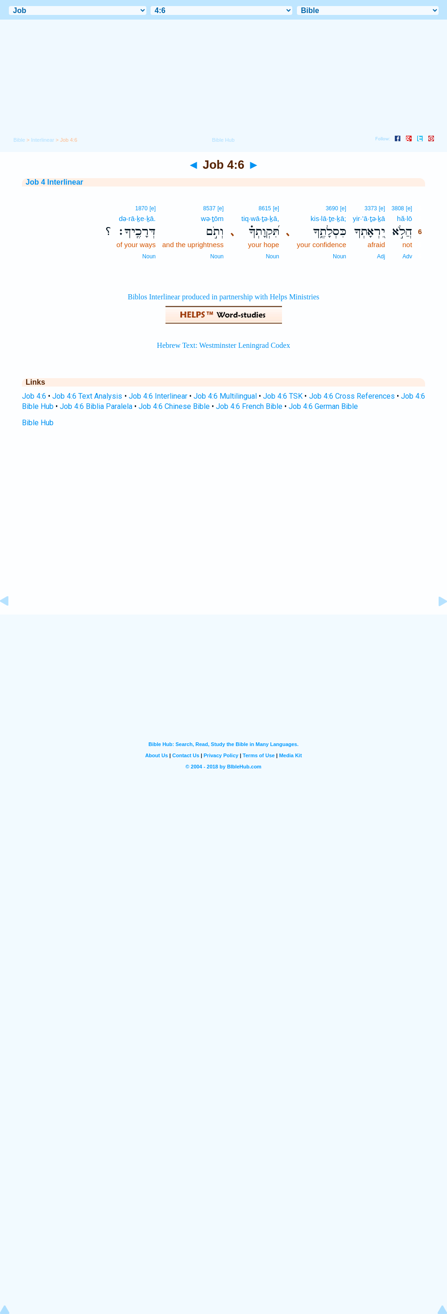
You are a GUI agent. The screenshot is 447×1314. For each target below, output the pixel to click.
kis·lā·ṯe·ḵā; (328, 218)
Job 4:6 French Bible (249, 406)
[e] (409, 208)
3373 (370, 208)
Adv (407, 256)
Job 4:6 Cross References (352, 396)
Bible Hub (38, 422)
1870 (141, 208)
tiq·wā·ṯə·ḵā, (260, 218)
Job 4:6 (34, 396)
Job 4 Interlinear (54, 182)
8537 (209, 208)
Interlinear (42, 140)
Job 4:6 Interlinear (158, 396)
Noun (339, 256)
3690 (332, 208)
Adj (381, 256)
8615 (265, 208)
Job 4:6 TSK (283, 396)
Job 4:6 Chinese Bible (174, 406)
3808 (398, 208)
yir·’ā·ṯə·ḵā (369, 218)
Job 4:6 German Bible (323, 406)
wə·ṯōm (212, 218)
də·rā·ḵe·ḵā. (137, 218)
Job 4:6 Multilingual (225, 396)
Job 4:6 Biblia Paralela (96, 406)
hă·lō (405, 218)
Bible (19, 140)
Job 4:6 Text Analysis (87, 396)
